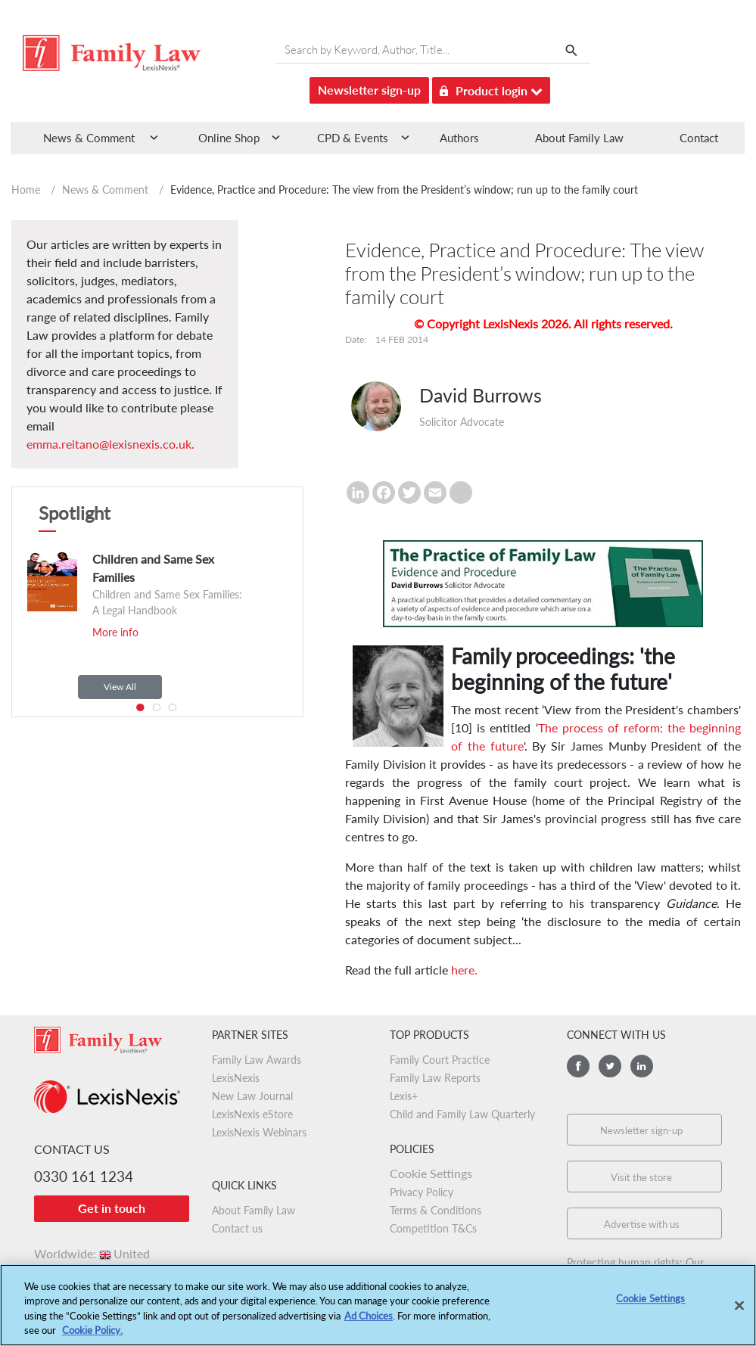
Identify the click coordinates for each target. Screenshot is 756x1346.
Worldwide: (92, 1253)
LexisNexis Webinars (259, 1132)
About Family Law (579, 138)
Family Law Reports (435, 1077)
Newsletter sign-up (369, 89)
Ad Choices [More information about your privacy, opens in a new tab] (368, 1322)
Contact (699, 138)
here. (464, 969)
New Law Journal (252, 1096)
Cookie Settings (431, 1173)
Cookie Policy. (92, 1337)
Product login (491, 88)
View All (120, 686)
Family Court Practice (440, 1059)
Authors (459, 138)
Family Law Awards (256, 1059)
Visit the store (641, 1177)
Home (25, 189)
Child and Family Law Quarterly (462, 1114)
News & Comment (105, 189)
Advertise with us (642, 1224)
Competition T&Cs (433, 1228)
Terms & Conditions (435, 1210)
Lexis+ (404, 1096)
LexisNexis (236, 1077)
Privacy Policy (421, 1192)
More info (115, 632)
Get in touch (111, 1208)
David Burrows (480, 395)
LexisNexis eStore (252, 1114)
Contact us (237, 1228)
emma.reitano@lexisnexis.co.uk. (110, 444)
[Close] (739, 1312)
